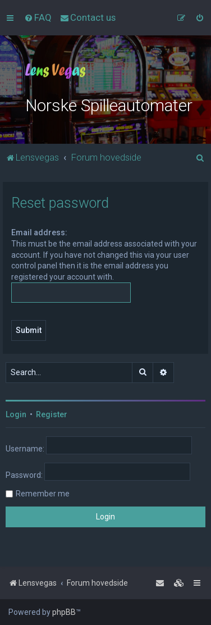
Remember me (43, 493)
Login (16, 414)
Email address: (39, 232)
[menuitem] (38, 17)
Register (51, 414)
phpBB (64, 612)
